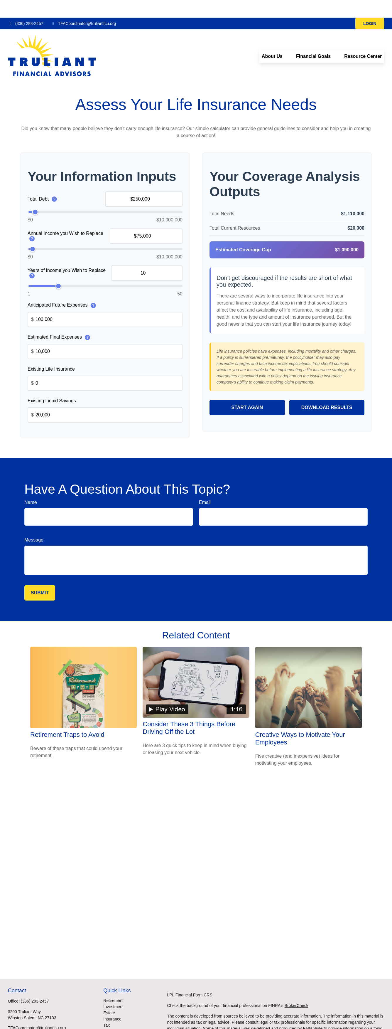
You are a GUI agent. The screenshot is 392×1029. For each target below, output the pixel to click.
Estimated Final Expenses (59, 319)
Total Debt (42, 181)
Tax (106, 1007)
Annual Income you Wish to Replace (65, 218)
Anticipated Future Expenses (62, 287)
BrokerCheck (296, 988)
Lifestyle (110, 1020)
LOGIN (369, 6)
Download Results (326, 389)
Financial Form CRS (193, 977)
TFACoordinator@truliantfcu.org (83, 6)
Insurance (112, 1001)
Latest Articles (116, 1026)
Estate (109, 995)
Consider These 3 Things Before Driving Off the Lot (189, 710)
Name (30, 484)
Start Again (247, 389)
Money (109, 1013)
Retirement (113, 983)
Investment (113, 989)
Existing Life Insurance (51, 351)
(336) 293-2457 (25, 6)
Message (33, 522)
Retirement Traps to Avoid (67, 717)
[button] (272, 39)
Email (205, 484)
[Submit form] (39, 575)
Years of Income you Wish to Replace (67, 255)
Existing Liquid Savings (52, 383)
